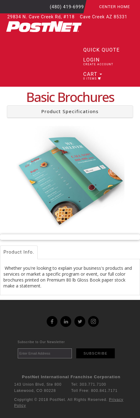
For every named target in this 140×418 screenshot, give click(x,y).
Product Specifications (70, 111)
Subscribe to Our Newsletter (41, 342)
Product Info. (18, 252)
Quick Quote (101, 50)
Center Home (114, 6)
